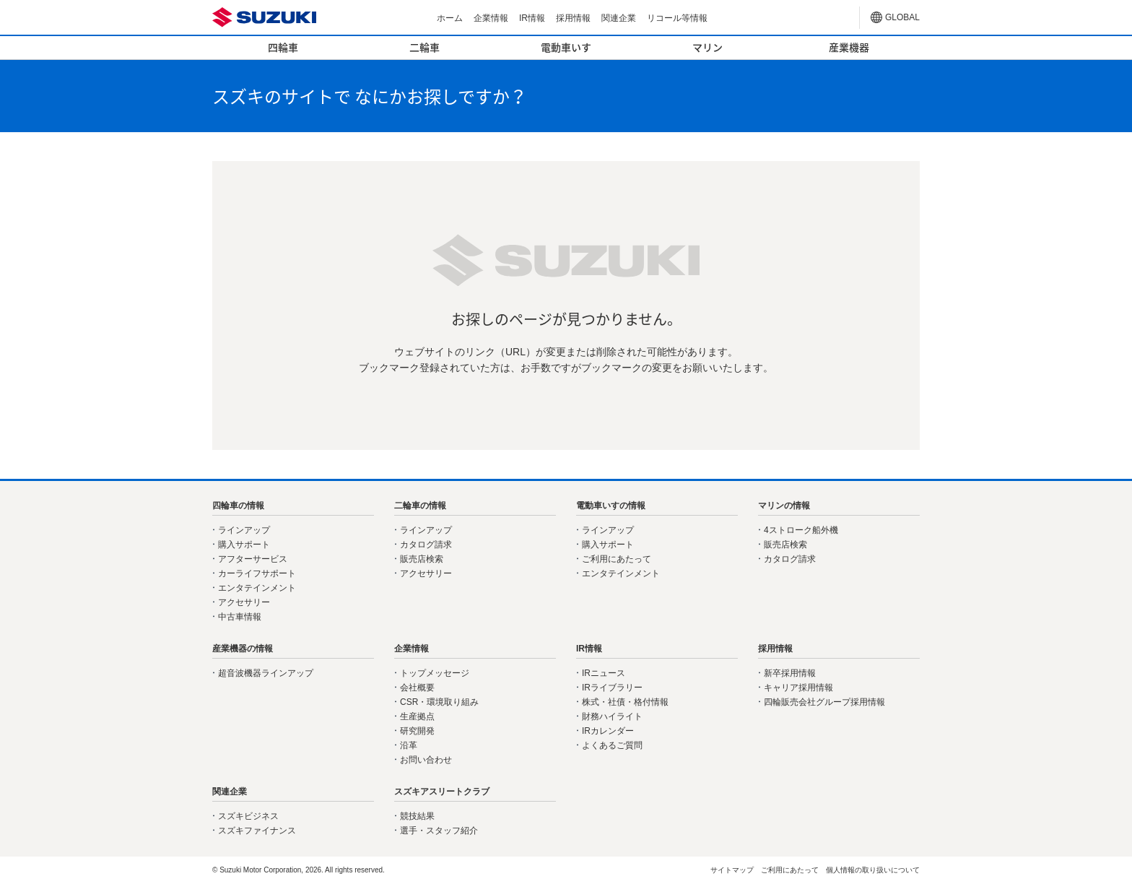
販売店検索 (421, 559)
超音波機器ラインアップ (265, 673)
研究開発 (417, 731)
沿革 (408, 745)
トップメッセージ (434, 673)
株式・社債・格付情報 (625, 702)
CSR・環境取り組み (439, 702)
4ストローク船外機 (801, 530)
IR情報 (532, 18)
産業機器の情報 (242, 649)
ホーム (450, 18)
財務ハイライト (612, 716)
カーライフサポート (257, 573)
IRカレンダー (608, 731)
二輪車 (424, 47)
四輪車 (283, 47)
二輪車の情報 (420, 505)
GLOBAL (902, 17)
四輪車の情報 (238, 505)
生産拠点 (417, 716)
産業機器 (849, 47)
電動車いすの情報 (610, 505)
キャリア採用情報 (798, 687)
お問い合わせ (426, 760)
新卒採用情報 (790, 673)
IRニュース (603, 673)
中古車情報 (239, 617)
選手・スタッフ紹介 (439, 831)
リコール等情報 (677, 18)
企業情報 (491, 18)
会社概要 (417, 687)
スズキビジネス (248, 816)
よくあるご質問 (612, 745)
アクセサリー (244, 602)
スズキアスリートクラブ (441, 791)
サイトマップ (732, 870)
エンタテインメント (257, 588)
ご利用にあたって (616, 559)
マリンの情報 (784, 505)
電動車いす (566, 47)
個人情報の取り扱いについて (873, 870)
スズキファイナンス (257, 831)
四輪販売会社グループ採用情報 (824, 702)
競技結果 (417, 816)
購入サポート (244, 545)
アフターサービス (252, 559)
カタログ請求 (426, 545)
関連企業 (618, 18)
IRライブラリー (612, 687)
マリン (707, 47)
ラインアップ (244, 530)
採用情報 (573, 18)
